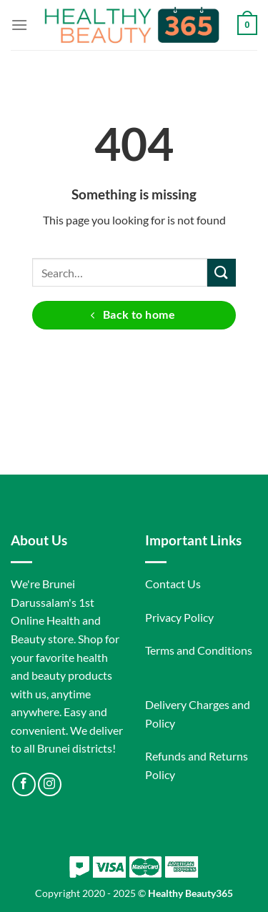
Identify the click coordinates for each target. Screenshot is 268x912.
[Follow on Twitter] (143, 365)
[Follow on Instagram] (125, 365)
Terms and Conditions (198, 650)
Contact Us (173, 583)
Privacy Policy (179, 617)
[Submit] (221, 273)
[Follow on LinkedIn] (160, 365)
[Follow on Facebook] (108, 365)
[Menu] (19, 24)
